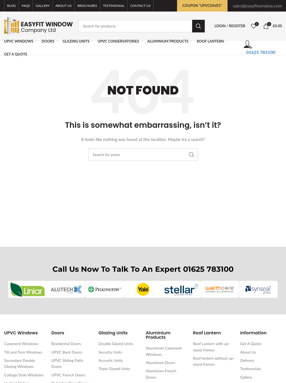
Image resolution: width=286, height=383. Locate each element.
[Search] (141, 26)
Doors (57, 333)
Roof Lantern (207, 333)
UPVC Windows (21, 333)
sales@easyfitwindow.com (257, 5)
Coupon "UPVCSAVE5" (202, 5)
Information (253, 333)
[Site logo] (38, 25)
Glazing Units (113, 333)
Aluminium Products (158, 335)
